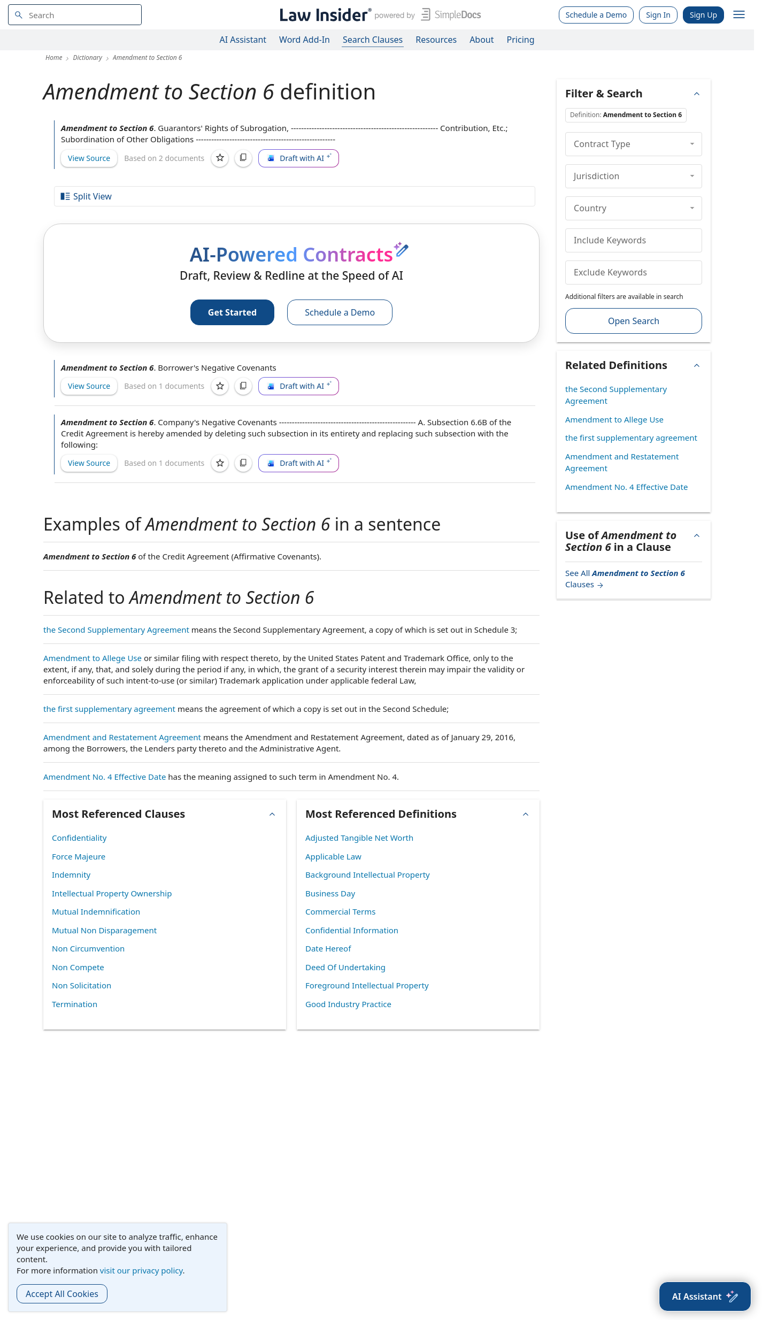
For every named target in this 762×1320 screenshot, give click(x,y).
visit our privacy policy (141, 1270)
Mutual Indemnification (96, 911)
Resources (436, 39)
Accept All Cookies (62, 1294)
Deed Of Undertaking (345, 967)
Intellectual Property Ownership (112, 893)
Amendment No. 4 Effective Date (104, 776)
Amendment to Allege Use (92, 658)
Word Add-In (304, 39)
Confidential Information (351, 930)
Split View (85, 196)
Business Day (330, 893)
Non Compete (78, 967)
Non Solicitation (81, 985)
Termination (74, 1004)
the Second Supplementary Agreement (116, 629)
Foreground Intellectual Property (367, 985)
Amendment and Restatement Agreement (122, 737)
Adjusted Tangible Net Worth (359, 837)
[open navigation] (739, 15)
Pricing (521, 39)
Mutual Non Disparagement (104, 930)
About (481, 39)
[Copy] (243, 158)
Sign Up (703, 15)
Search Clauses (373, 39)
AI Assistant (243, 39)
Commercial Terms (340, 911)
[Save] (219, 158)
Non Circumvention (88, 948)
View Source (89, 158)
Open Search (633, 321)
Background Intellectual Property (367, 874)
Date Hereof (328, 948)
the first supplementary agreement (109, 708)
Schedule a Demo (596, 15)
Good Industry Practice (348, 1004)
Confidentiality (79, 837)
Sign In (658, 15)
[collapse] (692, 144)
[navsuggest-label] (75, 14)
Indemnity (71, 874)
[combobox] (75, 14)
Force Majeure (78, 856)
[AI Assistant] (705, 1296)
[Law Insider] (378, 14)
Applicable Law (333, 856)
